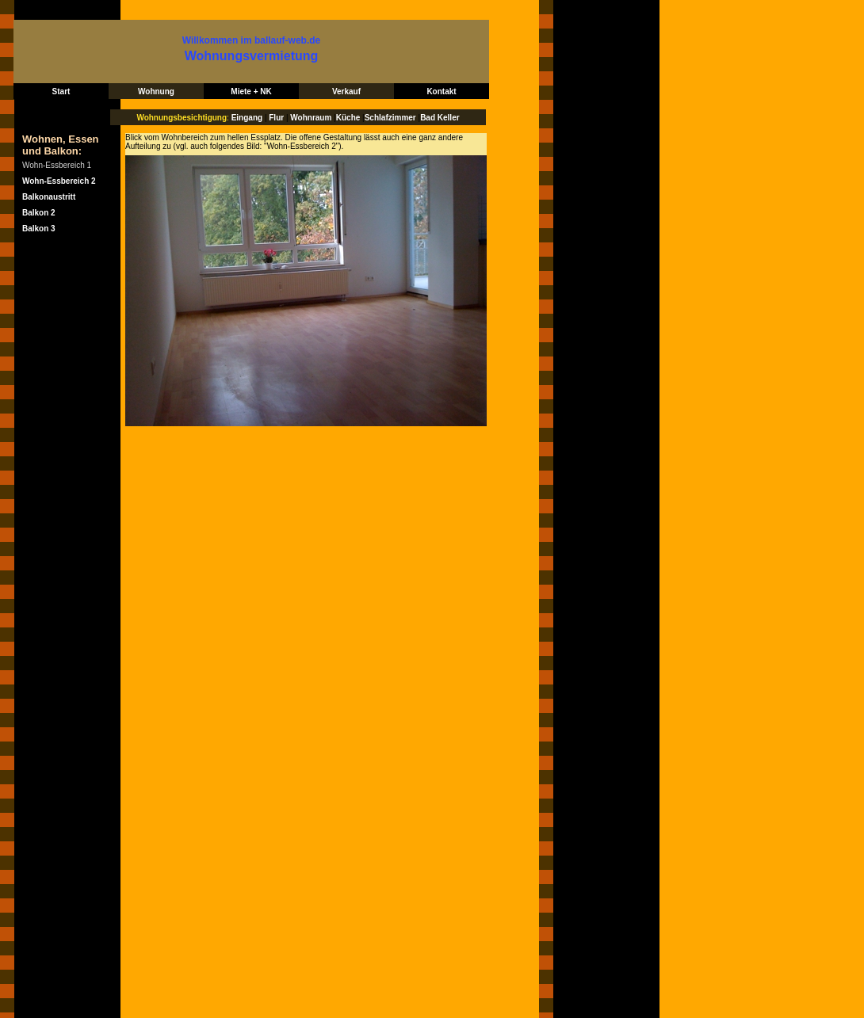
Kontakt (441, 91)
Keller (449, 117)
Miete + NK (251, 91)
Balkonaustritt (48, 197)
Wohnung (156, 91)
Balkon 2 (38, 212)
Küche (348, 117)
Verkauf (346, 91)
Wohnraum (312, 117)
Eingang (246, 117)
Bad (429, 117)
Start (61, 91)
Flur (276, 117)
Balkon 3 (38, 228)
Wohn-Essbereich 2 (59, 181)
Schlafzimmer (390, 117)
